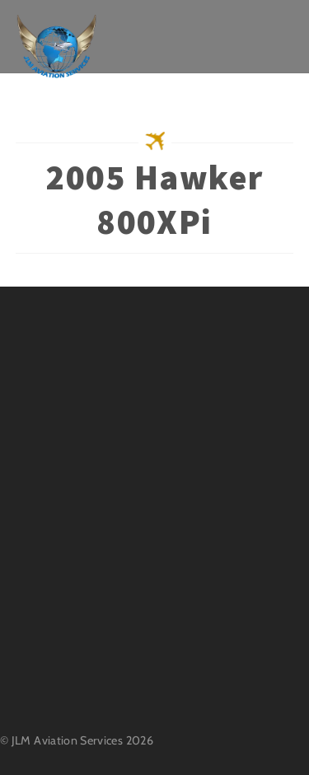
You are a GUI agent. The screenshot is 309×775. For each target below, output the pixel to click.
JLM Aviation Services (68, 740)
